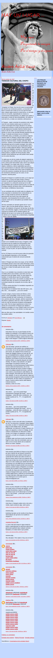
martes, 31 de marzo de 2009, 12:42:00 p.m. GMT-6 (17, 507)
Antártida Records (11, 522)
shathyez (8, 600)
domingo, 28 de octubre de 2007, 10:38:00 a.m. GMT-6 (18, 340)
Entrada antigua (29, 637)
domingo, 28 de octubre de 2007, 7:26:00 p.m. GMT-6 (17, 385)
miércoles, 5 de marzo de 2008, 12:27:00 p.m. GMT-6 (17, 445)
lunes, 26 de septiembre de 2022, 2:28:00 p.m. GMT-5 (18, 606)
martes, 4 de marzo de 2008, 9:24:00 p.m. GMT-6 (16, 415)
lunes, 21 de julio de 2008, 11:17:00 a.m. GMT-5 (16, 480)
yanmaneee (9, 543)
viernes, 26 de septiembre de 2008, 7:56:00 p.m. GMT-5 (18, 497)
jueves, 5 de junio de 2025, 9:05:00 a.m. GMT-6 (16, 631)
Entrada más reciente (8, 637)
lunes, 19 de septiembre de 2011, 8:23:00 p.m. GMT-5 (18, 518)
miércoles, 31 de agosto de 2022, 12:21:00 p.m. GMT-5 (18, 596)
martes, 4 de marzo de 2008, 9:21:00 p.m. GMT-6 (16, 400)
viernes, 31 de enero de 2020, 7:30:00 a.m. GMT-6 (17, 586)
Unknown (8, 344)
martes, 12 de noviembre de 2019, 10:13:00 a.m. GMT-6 (18, 563)
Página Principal (19, 637)
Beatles (9, 320)
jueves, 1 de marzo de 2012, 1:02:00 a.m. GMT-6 (16, 531)
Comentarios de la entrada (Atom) (19, 641)
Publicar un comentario (8, 635)
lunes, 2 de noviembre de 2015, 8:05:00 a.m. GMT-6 (17, 540)
